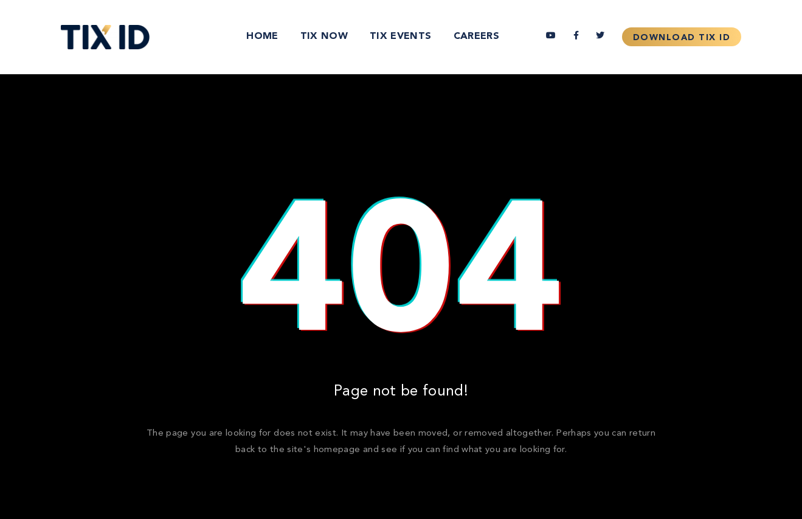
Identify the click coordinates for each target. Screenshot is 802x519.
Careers (476, 36)
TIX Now (324, 36)
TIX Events (401, 36)
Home (262, 36)
